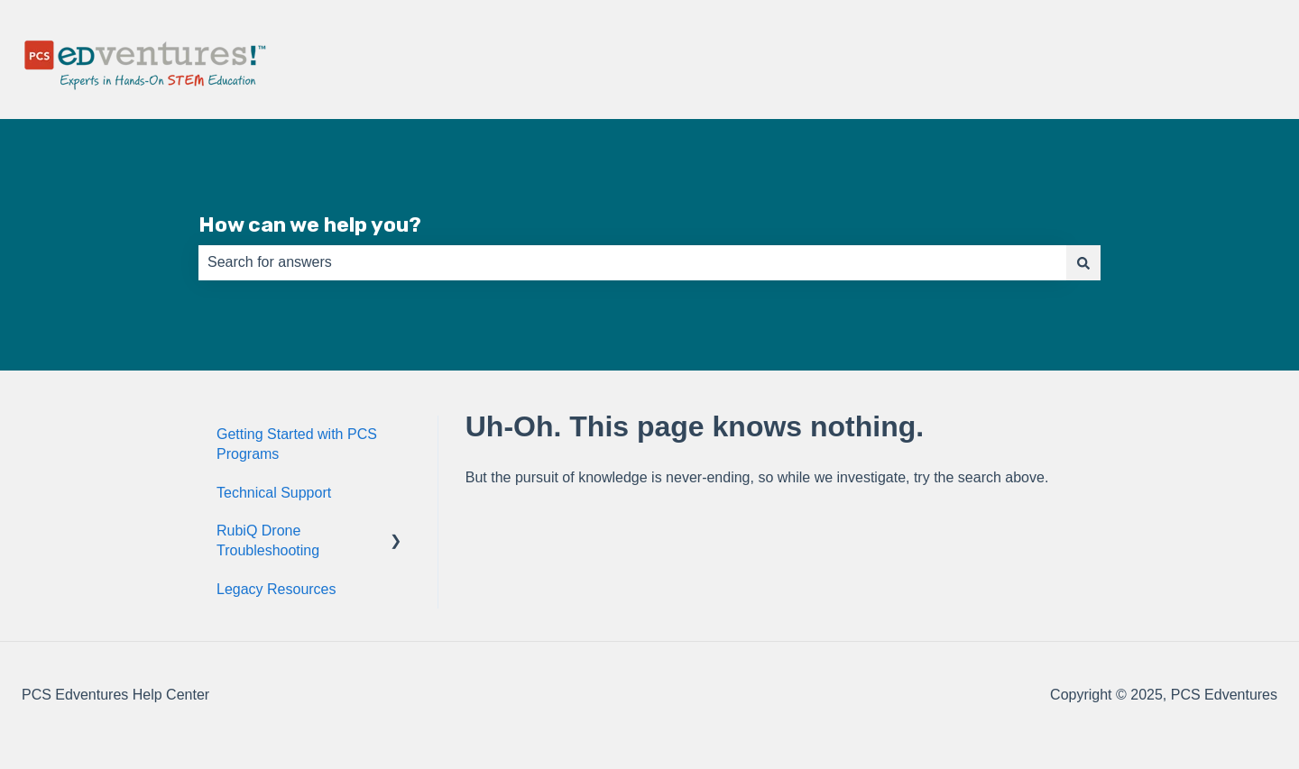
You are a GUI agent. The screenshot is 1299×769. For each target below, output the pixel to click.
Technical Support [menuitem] (273, 492)
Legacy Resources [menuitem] (276, 589)
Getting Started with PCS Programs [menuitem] (296, 444)
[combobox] (632, 262)
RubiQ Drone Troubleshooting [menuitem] (267, 540)
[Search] (1083, 262)
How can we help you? (309, 224)
